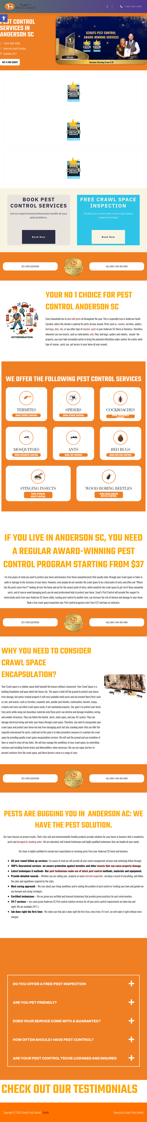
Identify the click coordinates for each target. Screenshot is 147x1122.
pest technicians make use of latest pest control (76, 871)
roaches (121, 324)
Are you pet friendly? (36, 1002)
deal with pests (74, 319)
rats (62, 329)
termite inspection (94, 876)
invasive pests (90, 329)
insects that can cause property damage (119, 865)
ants (92, 334)
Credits (45, 1112)
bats (57, 329)
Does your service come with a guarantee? (59, 1021)
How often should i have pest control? (55, 1039)
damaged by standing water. (29, 842)
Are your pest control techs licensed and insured (68, 1058)
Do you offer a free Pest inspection (51, 984)
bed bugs (50, 329)
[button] (107, 6)
